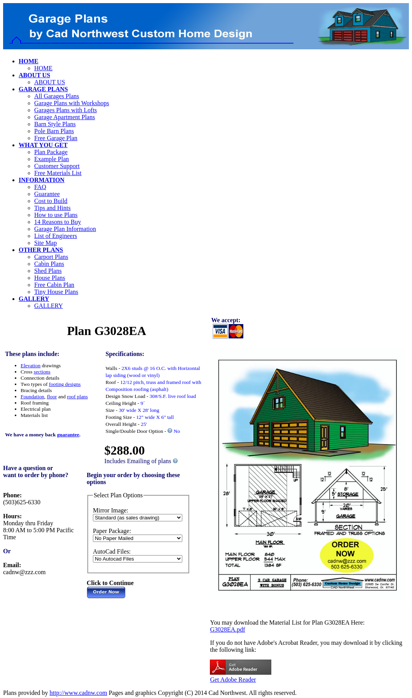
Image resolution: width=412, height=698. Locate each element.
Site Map (45, 243)
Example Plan (51, 159)
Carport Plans (51, 257)
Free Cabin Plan (54, 284)
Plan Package (51, 152)
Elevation (30, 365)
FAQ (40, 187)
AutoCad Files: (112, 551)
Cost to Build (50, 201)
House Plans (49, 277)
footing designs (65, 384)
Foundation (32, 396)
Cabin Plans (49, 263)
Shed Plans (48, 270)
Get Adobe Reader (233, 679)
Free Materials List (58, 173)
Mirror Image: (110, 510)
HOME (43, 68)
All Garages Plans (56, 96)
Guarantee (47, 194)
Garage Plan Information (65, 229)
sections (42, 372)
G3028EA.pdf (227, 629)
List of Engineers (55, 236)
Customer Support (57, 166)
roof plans (77, 396)
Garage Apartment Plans (64, 117)
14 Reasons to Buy (57, 222)
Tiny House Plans (56, 291)
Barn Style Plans (55, 124)
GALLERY (48, 305)
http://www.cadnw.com (78, 692)
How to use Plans (56, 215)
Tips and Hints (52, 208)
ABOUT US (49, 82)
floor (52, 396)
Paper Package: (112, 531)
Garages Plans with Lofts (65, 110)
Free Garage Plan (55, 138)
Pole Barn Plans (54, 131)
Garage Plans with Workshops (71, 103)
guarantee (68, 435)
